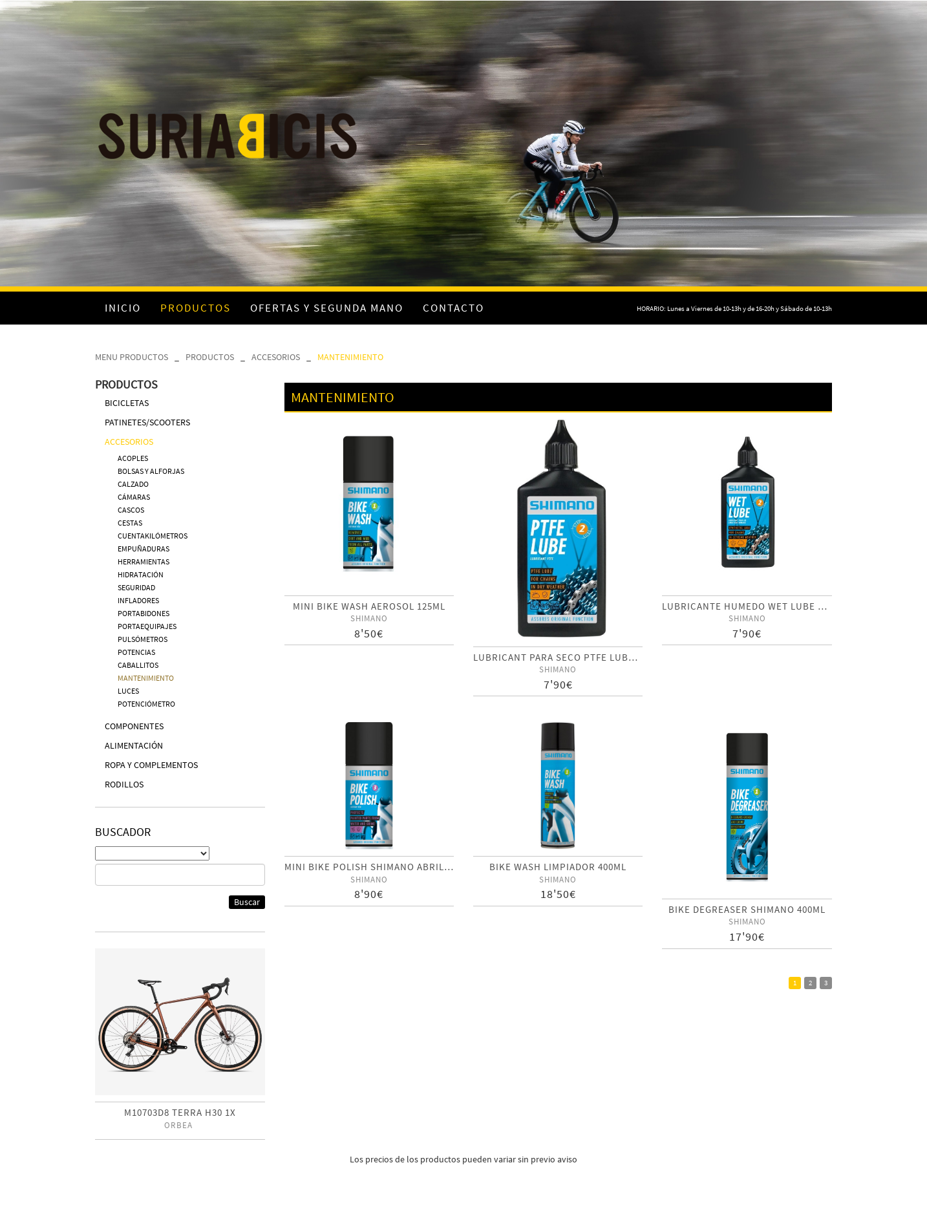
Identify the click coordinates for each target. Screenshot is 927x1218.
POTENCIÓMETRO (146, 704)
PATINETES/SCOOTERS (147, 422)
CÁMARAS (134, 497)
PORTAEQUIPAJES (147, 626)
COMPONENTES (134, 726)
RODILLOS (124, 784)
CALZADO (133, 484)
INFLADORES (138, 600)
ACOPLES (133, 458)
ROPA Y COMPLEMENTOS (151, 765)
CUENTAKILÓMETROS (152, 535)
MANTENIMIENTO (350, 357)
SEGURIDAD (136, 587)
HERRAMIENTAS (143, 561)
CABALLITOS (138, 665)
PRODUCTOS (210, 357)
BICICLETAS (127, 403)
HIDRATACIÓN (141, 574)
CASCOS (131, 510)
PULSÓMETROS (142, 639)
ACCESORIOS (275, 357)
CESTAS (130, 523)
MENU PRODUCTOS (131, 357)
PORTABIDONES (143, 613)
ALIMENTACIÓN (134, 745)
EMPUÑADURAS (143, 548)
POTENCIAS (136, 652)
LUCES (128, 691)
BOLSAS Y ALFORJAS (151, 471)
